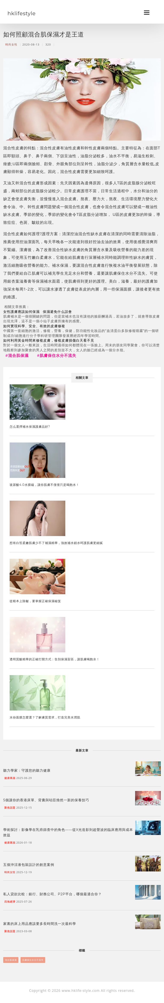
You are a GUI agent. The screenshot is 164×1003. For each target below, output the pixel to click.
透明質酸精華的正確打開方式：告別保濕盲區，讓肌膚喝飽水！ (55, 659)
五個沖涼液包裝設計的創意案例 (28, 865)
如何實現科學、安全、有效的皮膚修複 (34, 326)
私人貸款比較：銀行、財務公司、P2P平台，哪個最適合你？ (52, 894)
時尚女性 (11, 44)
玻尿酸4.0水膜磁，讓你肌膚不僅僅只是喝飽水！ (44, 485)
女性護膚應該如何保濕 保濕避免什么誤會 (38, 311)
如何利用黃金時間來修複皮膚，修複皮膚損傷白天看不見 (48, 340)
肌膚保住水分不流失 (32, 959)
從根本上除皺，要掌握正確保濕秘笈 (35, 601)
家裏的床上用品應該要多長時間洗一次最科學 (39, 924)
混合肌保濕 (11, 959)
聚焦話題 (9, 807)
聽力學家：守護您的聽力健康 (27, 770)
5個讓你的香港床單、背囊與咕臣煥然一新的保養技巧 (46, 800)
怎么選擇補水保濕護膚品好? (30, 427)
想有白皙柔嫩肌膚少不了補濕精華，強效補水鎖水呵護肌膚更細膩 (56, 543)
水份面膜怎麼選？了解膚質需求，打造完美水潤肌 (45, 717)
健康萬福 (9, 778)
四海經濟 (9, 901)
